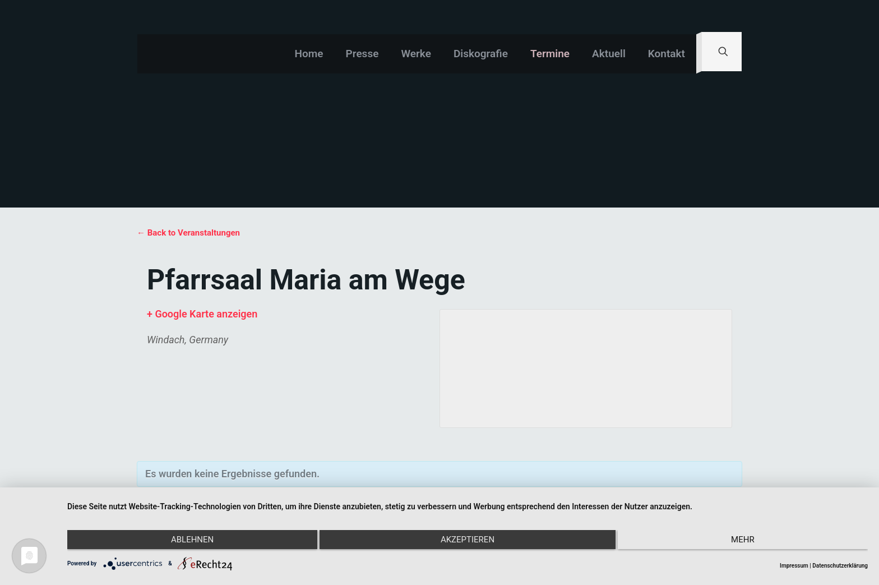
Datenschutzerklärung (840, 566)
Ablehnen (186, 542)
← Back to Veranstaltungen (188, 233)
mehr (748, 542)
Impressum (794, 566)
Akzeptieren (467, 542)
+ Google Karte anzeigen (202, 314)
